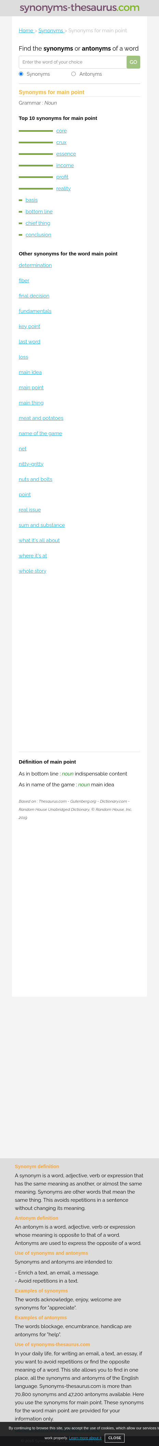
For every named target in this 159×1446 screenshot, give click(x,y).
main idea (30, 372)
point (25, 495)
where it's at (33, 556)
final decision (34, 296)
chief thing (38, 223)
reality (63, 188)
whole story (32, 571)
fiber (24, 281)
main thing (31, 403)
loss (23, 357)
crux (61, 142)
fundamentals (35, 311)
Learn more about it (85, 1438)
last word (29, 342)
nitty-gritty (31, 464)
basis (32, 200)
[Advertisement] (79, 667)
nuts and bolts (35, 479)
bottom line (39, 212)
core (61, 131)
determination (35, 265)
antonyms (96, 48)
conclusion (38, 235)
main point (31, 388)
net (23, 449)
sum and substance (42, 525)
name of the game (40, 433)
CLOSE (114, 1438)
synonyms (58, 48)
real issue (30, 510)
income (65, 165)
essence (66, 154)
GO (133, 62)
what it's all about (39, 540)
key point (29, 326)
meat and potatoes (41, 418)
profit (62, 177)
